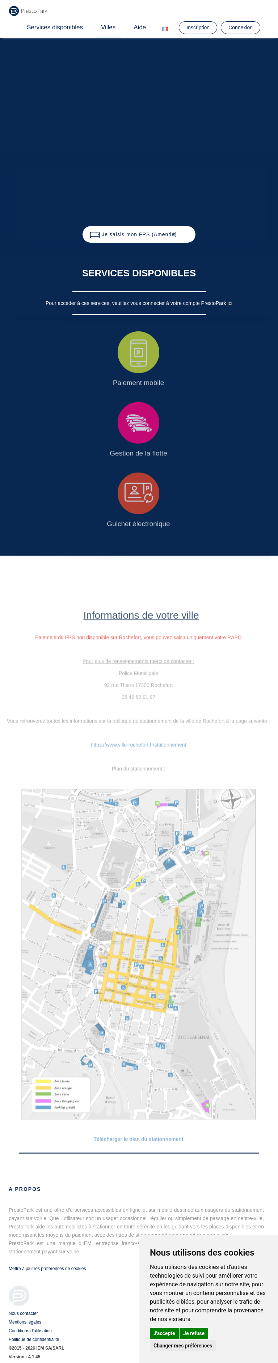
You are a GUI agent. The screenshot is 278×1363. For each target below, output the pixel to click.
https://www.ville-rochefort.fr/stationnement (138, 745)
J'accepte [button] (164, 1333)
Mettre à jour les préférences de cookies (47, 1268)
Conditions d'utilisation (30, 1330)
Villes (108, 27)
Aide (140, 27)
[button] (138, 234)
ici (230, 303)
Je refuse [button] (194, 1333)
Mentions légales (25, 1322)
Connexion (240, 27)
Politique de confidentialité (34, 1339)
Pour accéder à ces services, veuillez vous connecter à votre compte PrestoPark (137, 303)
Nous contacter (23, 1313)
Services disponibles (55, 27)
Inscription (198, 27)
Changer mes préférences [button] (182, 1346)
